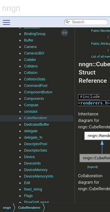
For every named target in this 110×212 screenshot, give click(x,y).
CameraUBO (34, 53)
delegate (31, 131)
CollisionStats (34, 79)
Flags (28, 196)
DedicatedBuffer (36, 124)
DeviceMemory (36, 170)
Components (34, 99)
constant (30, 112)
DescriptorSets (35, 150)
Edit (27, 183)
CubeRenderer (35, 118)
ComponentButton (38, 92)
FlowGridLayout (36, 202)
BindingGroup (34, 34)
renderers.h (93, 103)
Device (29, 157)
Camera (30, 47)
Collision (30, 73)
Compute (31, 105)
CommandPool (35, 86)
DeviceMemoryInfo (38, 176)
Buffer (28, 40)
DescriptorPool (35, 144)
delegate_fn (33, 137)
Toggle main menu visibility (8, 20)
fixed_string (33, 189)
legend (92, 166)
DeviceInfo (32, 163)
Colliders (31, 66)
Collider (30, 60)
